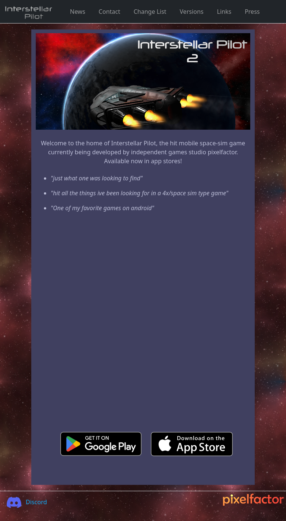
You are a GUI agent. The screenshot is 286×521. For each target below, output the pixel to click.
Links (224, 11)
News (77, 11)
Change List (150, 11)
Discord (24, 502)
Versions (192, 11)
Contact (109, 11)
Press (252, 11)
